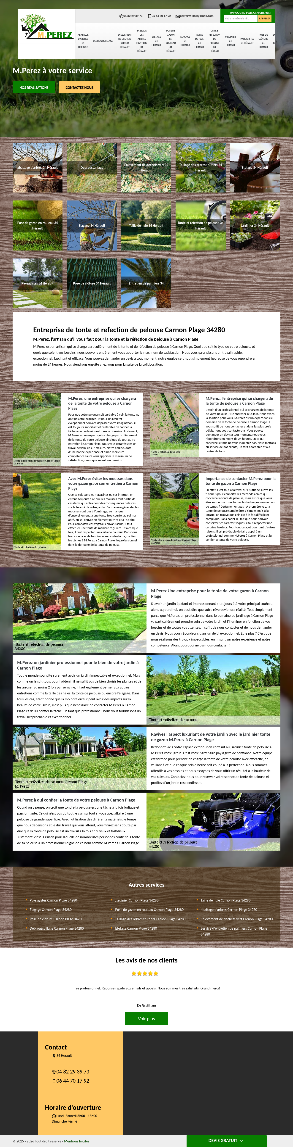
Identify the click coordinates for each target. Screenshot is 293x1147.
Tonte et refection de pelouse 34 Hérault (214, 41)
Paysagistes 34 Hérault (247, 41)
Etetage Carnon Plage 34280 (136, 928)
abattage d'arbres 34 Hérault (83, 41)
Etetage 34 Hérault (156, 41)
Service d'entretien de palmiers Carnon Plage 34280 (234, 931)
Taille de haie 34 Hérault (199, 41)
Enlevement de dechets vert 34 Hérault (125, 41)
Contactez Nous (79, 87)
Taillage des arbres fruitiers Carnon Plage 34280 (150, 919)
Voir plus (146, 1019)
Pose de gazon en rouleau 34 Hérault (171, 41)
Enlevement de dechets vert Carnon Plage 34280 (237, 919)
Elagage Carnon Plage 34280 (51, 909)
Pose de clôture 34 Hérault (263, 41)
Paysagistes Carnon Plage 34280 (53, 900)
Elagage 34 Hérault (185, 41)
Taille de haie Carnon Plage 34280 (226, 900)
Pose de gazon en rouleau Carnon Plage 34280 (149, 909)
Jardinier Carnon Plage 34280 (136, 900)
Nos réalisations (34, 87)
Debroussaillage (103, 41)
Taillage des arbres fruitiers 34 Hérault (141, 41)
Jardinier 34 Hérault (230, 41)
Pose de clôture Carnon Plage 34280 (56, 919)
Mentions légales (76, 1141)
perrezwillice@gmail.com (194, 16)
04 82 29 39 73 (131, 16)
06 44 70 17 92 (159, 16)
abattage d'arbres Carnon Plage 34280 (229, 909)
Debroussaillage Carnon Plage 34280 (57, 928)
